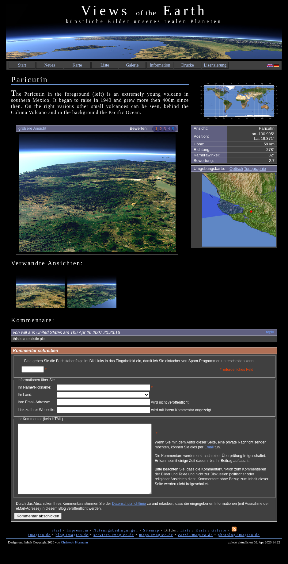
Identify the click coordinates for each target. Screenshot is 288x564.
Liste (104, 65)
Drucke (187, 65)
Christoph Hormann (74, 556)
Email (238, 449)
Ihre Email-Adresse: (34, 402)
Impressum (77, 544)
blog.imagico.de (72, 549)
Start (22, 65)
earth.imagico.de (195, 549)
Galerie (132, 65)
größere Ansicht (32, 128)
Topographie (255, 168)
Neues (49, 65)
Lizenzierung (215, 65)
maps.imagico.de (156, 549)
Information (160, 65)
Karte (77, 65)
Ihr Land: (25, 395)
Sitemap (151, 544)
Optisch (236, 168)
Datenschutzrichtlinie (129, 517)
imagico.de (39, 549)
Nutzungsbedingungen (115, 544)
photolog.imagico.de (239, 549)
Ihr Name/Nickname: (34, 387)
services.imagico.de (113, 549)
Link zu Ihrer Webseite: (36, 410)
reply (270, 332)
